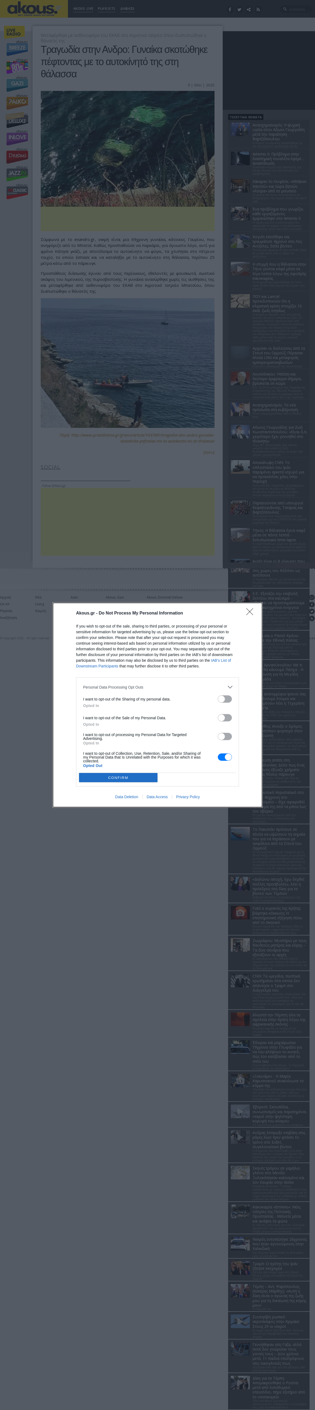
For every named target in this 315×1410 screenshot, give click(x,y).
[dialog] (157, 705)
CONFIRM (118, 778)
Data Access (157, 797)
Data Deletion (126, 797)
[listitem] (157, 687)
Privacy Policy (188, 797)
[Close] (251, 613)
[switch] (225, 699)
